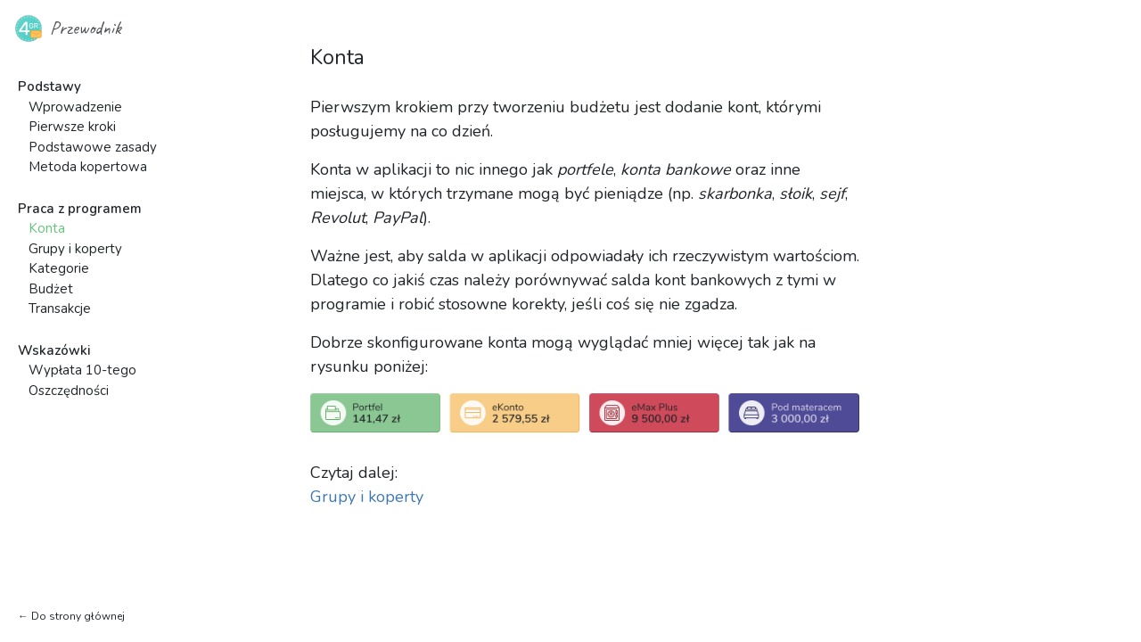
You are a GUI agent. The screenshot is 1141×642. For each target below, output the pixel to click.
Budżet (51, 289)
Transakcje (60, 308)
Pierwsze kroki (72, 127)
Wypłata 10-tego (82, 370)
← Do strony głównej (71, 616)
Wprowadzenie (75, 107)
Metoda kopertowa (88, 167)
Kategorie (59, 268)
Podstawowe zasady (93, 147)
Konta (47, 228)
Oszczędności (69, 390)
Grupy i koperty (75, 249)
